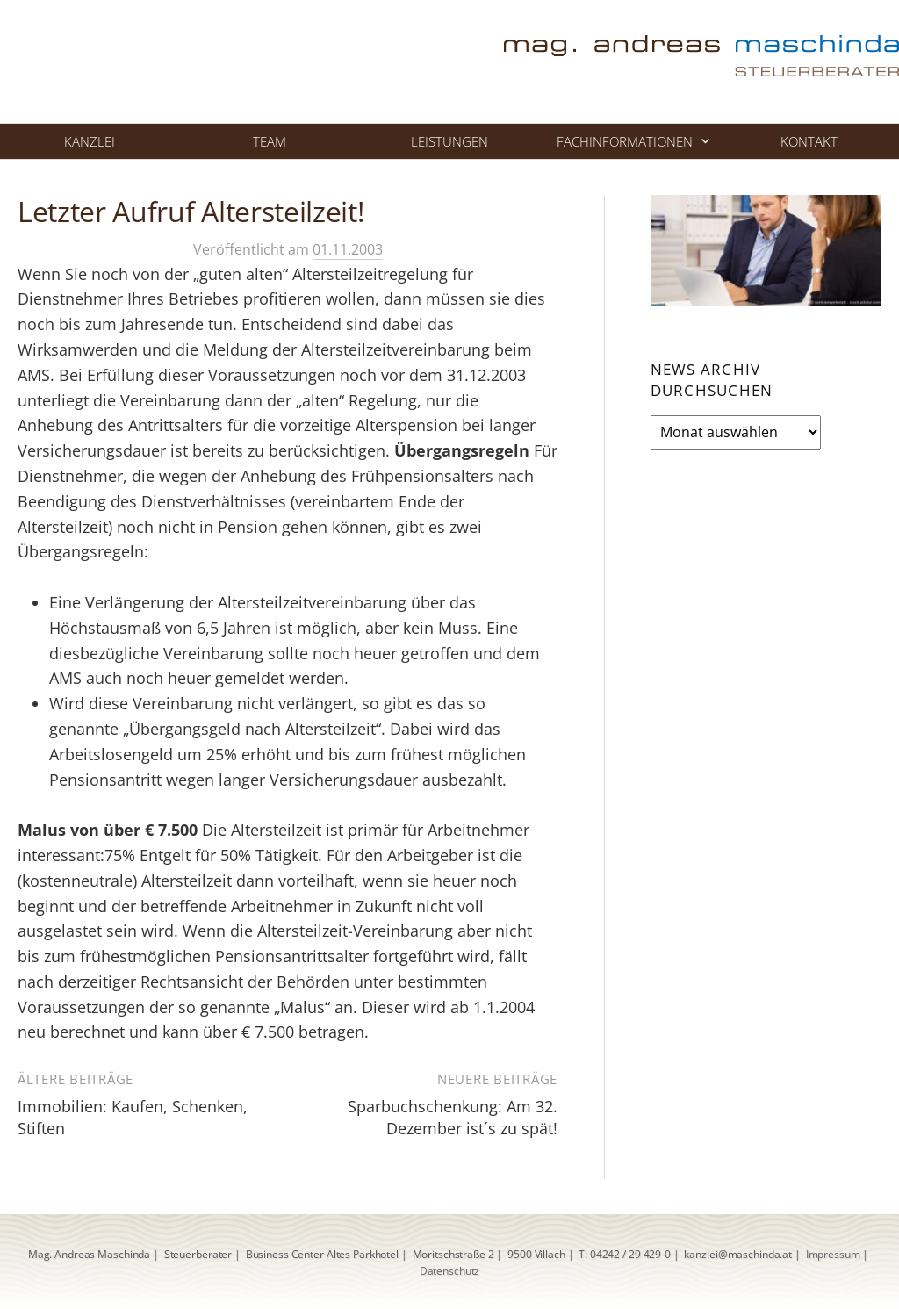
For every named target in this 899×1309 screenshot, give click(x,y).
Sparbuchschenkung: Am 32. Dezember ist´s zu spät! (452, 1117)
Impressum (833, 1254)
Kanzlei (89, 141)
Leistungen (449, 141)
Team (269, 141)
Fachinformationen (625, 141)
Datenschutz (450, 1270)
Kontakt (809, 141)
